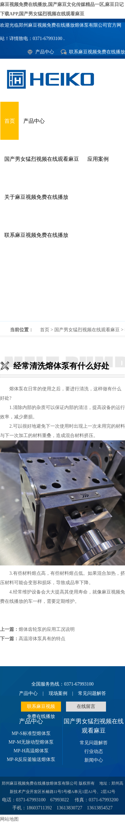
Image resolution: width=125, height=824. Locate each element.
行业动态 (93, 751)
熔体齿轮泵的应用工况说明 (47, 629)
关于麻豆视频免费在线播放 (36, 197)
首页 (9, 121)
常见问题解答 (92, 693)
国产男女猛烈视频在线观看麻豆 (41, 159)
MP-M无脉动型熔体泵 (31, 742)
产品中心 (44, 51)
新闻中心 (93, 760)
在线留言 (86, 706)
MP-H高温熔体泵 (31, 750)
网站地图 (9, 819)
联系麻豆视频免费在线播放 (97, 51)
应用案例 (98, 159)
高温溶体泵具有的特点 (42, 638)
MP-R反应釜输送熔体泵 (31, 759)
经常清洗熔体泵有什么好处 (62, 287)
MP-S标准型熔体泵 (31, 733)
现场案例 (58, 693)
